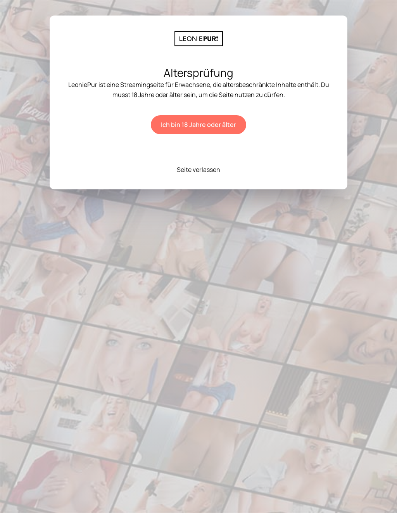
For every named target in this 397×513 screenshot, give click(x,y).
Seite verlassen (198, 169)
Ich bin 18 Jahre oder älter (198, 124)
